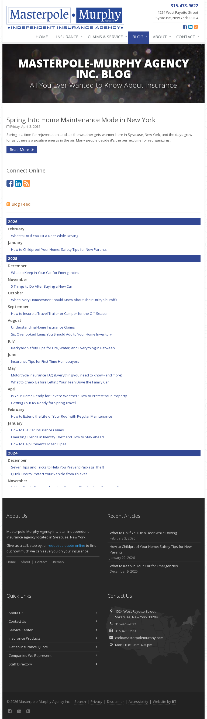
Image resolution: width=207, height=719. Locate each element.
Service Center (53, 630)
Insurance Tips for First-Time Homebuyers (45, 361)
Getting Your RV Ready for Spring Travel (43, 402)
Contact (186, 37)
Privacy (96, 701)
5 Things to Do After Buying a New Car (41, 286)
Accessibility (138, 701)
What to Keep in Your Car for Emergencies (45, 272)
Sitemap (57, 562)
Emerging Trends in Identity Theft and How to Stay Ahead (57, 437)
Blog (139, 37)
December (17, 265)
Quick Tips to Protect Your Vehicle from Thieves (49, 473)
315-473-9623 (125, 630)
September (18, 306)
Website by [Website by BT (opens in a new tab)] (164, 701)
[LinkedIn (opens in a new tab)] (190, 26)
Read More (22, 149)
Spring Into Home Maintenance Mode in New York (81, 119)
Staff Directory (53, 664)
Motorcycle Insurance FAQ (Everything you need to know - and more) (66, 375)
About (161, 37)
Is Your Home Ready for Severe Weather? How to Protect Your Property (69, 395)
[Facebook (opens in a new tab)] (185, 26)
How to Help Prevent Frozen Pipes (39, 444)
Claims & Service (106, 37)
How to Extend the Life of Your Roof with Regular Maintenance (61, 416)
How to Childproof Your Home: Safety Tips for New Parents (59, 249)
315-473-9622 (125, 624)
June (12, 354)
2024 (13, 453)
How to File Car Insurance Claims (37, 430)
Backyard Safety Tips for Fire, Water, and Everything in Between (63, 348)
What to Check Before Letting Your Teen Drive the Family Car (60, 382)
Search (80, 701)
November (17, 279)
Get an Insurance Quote (53, 646)
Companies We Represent (53, 655)
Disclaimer (115, 701)
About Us (53, 612)
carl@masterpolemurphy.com (139, 637)
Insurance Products (53, 638)
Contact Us (53, 621)
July (11, 341)
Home (42, 36)
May (12, 368)
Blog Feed (18, 204)
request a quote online (66, 545)
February (16, 228)
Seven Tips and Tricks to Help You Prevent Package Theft (57, 467)
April (12, 389)
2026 (13, 221)
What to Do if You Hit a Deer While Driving (44, 235)
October (15, 292)
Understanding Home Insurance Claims (43, 327)
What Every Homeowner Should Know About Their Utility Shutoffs (64, 299)
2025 (13, 258)
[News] (196, 26)
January (15, 242)
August (14, 320)
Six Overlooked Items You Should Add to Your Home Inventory (61, 334)
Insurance (68, 37)
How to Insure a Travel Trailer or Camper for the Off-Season (60, 313)
